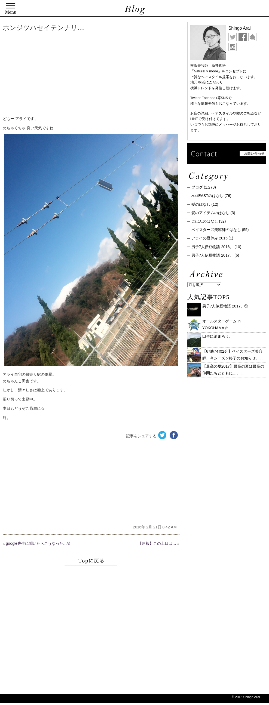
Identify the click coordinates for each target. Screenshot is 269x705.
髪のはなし (200, 204)
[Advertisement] (86, 75)
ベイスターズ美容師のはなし (216, 229)
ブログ (197, 187)
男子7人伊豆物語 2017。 (212, 255)
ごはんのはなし (204, 221)
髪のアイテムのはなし (210, 213)
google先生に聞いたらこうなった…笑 (38, 543)
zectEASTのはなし (207, 195)
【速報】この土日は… (157, 543)
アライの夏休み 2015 (209, 238)
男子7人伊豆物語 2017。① (225, 306)
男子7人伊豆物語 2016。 (212, 247)
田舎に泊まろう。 (217, 336)
